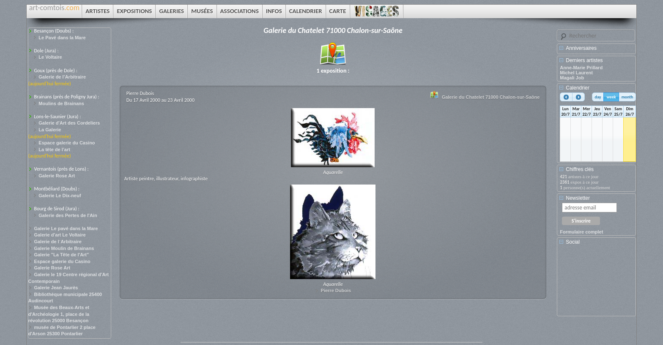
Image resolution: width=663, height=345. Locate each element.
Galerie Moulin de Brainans (64, 248)
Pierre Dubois (336, 290)
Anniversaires (581, 48)
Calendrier (577, 88)
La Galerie (49, 129)
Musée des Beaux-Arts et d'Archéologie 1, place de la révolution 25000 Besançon (59, 314)
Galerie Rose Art (56, 175)
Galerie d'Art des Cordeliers (69, 122)
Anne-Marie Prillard (581, 67)
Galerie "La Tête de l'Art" (61, 254)
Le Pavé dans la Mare (61, 37)
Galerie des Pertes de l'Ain (67, 215)
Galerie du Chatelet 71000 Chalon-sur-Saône (491, 97)
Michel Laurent (576, 72)
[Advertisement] (598, 283)
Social (573, 242)
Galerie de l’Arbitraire (62, 76)
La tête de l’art (54, 149)
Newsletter (578, 198)
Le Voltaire (50, 57)
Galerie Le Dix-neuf (59, 195)
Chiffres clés (580, 169)
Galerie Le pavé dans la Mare (66, 228)
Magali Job (572, 77)
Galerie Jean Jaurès (56, 287)
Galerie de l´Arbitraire (58, 241)
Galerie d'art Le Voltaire (59, 234)
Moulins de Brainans (61, 103)
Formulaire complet (581, 231)
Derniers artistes (584, 60)
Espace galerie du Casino (66, 142)
